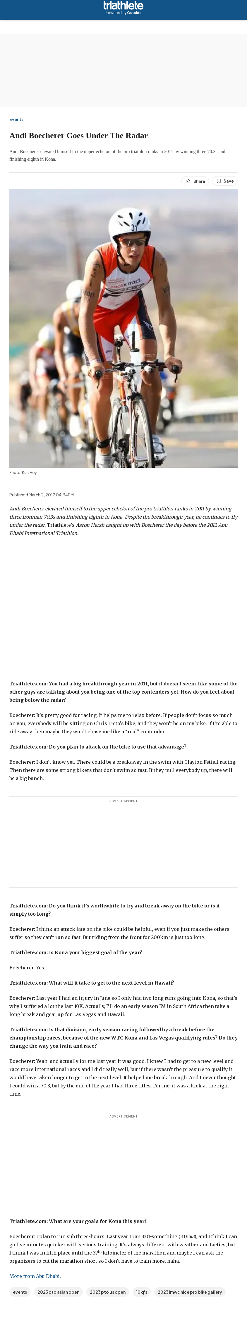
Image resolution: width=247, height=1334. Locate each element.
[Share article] (195, 181)
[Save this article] (225, 181)
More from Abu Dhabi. (35, 1276)
